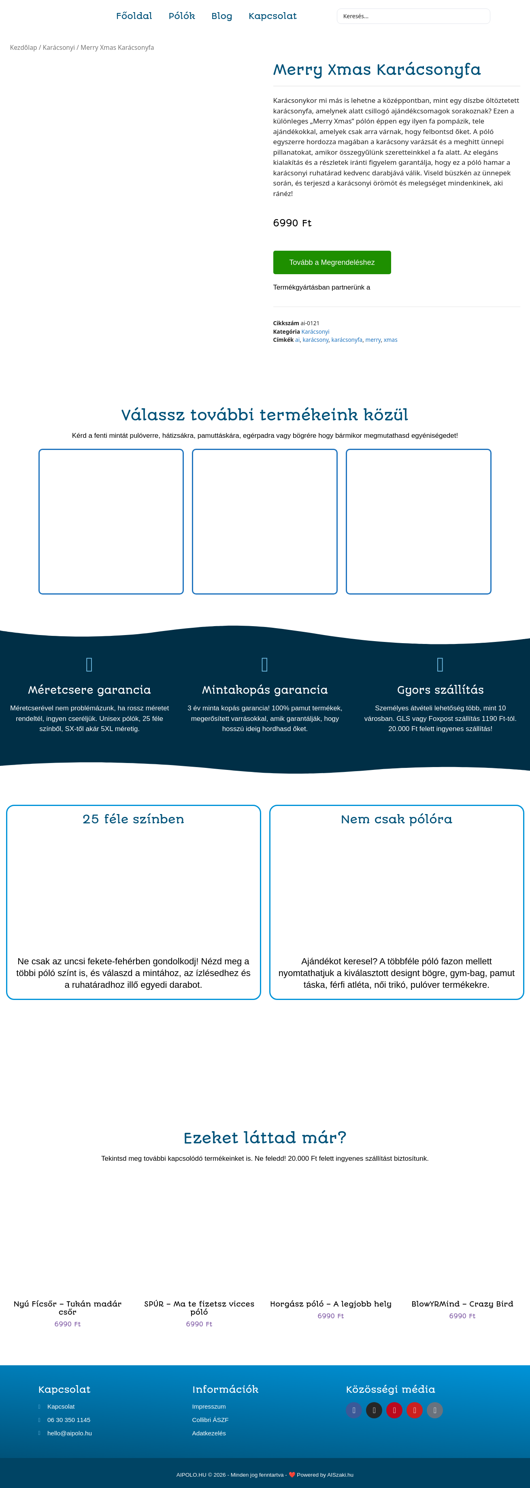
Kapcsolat (273, 16)
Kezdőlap (23, 47)
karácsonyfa (347, 339)
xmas (391, 339)
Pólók (181, 16)
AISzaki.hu (340, 1472)
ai (297, 339)
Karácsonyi (59, 47)
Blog (221, 16)
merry (373, 339)
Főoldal (134, 16)
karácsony (315, 339)
